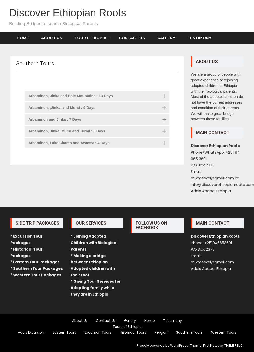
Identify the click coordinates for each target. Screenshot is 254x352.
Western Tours (223, 332)
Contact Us (132, 37)
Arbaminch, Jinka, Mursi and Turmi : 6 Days (98, 131)
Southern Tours (189, 332)
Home (23, 37)
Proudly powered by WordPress (162, 345)
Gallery (166, 37)
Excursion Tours (98, 332)
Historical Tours (133, 332)
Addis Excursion (31, 332)
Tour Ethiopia (90, 37)
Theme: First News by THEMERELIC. (217, 345)
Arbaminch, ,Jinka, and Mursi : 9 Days (98, 108)
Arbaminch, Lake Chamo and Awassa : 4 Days (98, 143)
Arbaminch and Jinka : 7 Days (98, 120)
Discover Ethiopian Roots (67, 13)
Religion (161, 332)
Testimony (199, 37)
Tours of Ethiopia (127, 326)
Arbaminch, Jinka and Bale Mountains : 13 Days (98, 96)
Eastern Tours (64, 332)
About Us (51, 37)
